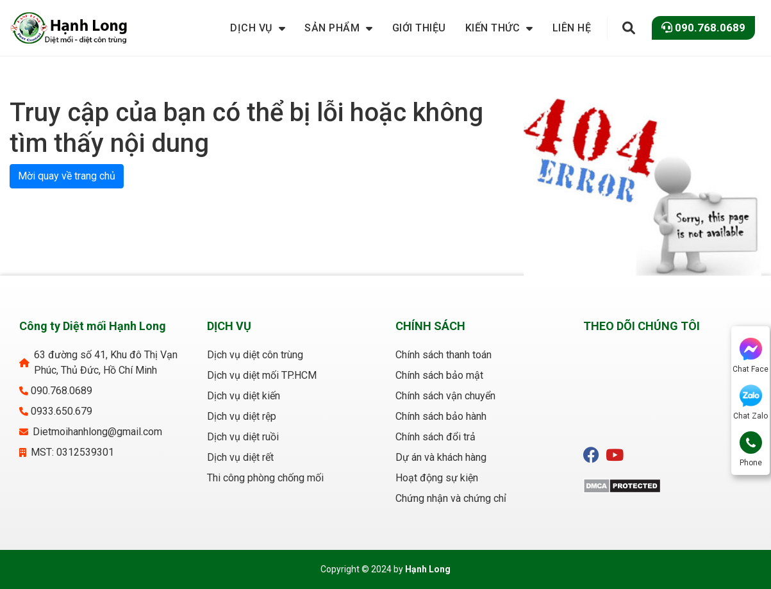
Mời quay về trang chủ (66, 176)
